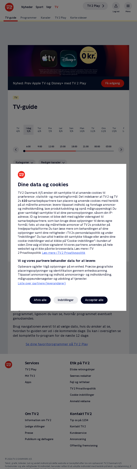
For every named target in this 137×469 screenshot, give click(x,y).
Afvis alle (40, 300)
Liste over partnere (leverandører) (42, 283)
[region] (68, 234)
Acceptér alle (94, 300)
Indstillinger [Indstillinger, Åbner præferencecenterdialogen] (66, 300)
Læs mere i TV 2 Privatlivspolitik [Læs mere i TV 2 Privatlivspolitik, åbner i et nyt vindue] (63, 253)
